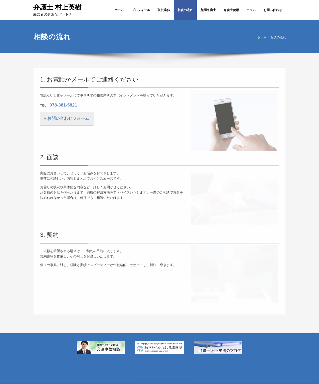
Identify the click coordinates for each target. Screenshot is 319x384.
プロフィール (140, 10)
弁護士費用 (231, 10)
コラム (251, 10)
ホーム (119, 10)
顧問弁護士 (208, 10)
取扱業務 (164, 10)
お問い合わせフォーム (67, 117)
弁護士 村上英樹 (57, 7)
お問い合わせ (272, 10)
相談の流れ (185, 10)
